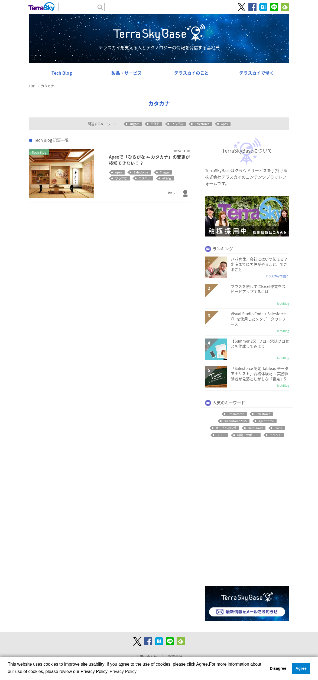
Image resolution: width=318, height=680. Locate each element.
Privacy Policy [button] (123, 671)
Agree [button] (301, 668)
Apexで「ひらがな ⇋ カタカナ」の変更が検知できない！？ (149, 160)
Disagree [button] (278, 668)
